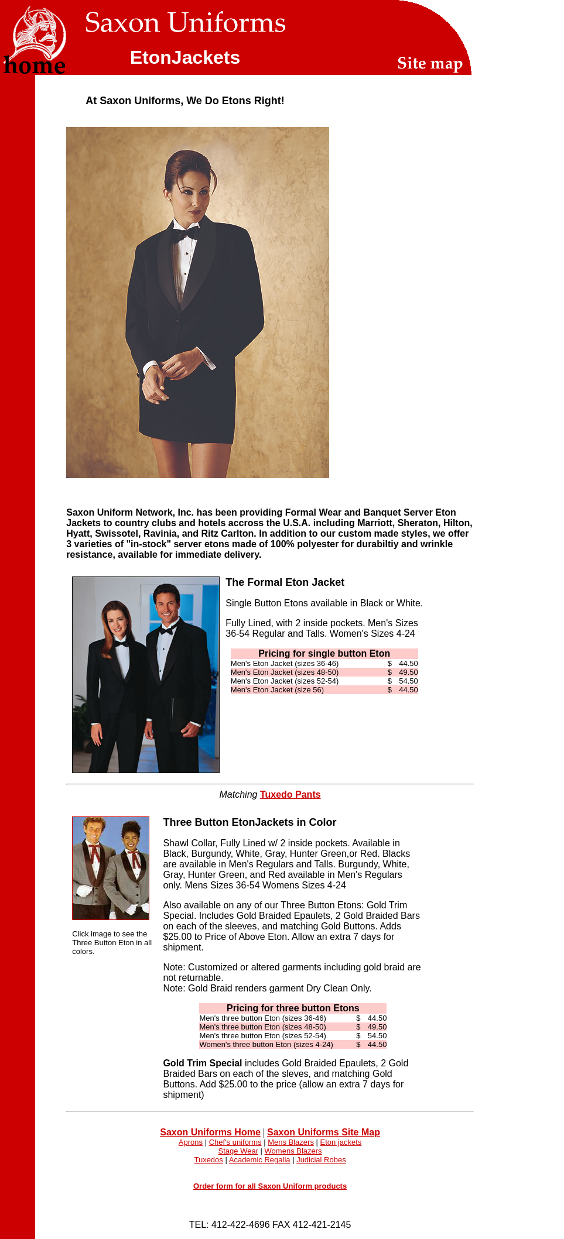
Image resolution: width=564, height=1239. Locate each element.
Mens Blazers (291, 1142)
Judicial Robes (321, 1159)
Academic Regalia (259, 1159)
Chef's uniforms (235, 1142)
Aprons (191, 1142)
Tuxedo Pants (290, 794)
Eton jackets (341, 1142)
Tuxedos (208, 1159)
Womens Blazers (293, 1151)
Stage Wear (238, 1151)
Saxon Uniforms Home (210, 1132)
